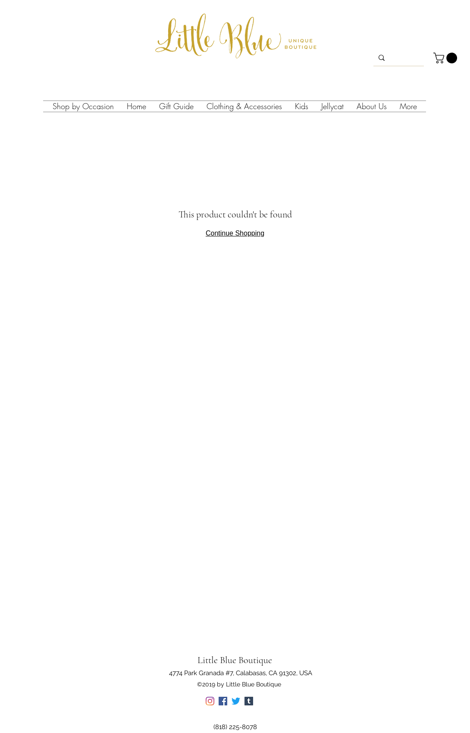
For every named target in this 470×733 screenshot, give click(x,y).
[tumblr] (248, 701)
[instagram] (450, 106)
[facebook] (463, 106)
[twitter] (236, 701)
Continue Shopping (235, 233)
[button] (446, 58)
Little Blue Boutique (234, 660)
